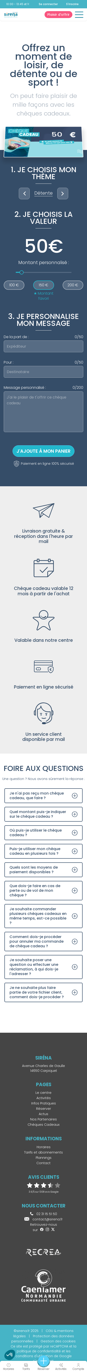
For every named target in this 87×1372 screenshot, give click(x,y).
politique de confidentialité (39, 1351)
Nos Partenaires (43, 1119)
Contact (43, 1163)
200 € (73, 285)
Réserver (43, 1108)
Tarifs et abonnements (43, 1152)
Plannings (44, 1157)
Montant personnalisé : (43, 262)
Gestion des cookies (58, 1341)
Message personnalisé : (43, 387)
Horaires (44, 1147)
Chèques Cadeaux (44, 1124)
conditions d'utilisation (34, 1356)
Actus (43, 1114)
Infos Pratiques (43, 1103)
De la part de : (43, 337)
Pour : (43, 362)
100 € (14, 285)
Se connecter (48, 4)
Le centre (43, 1092)
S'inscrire (72, 4)
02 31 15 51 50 (43, 1214)
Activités (43, 1098)
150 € (43, 285)
